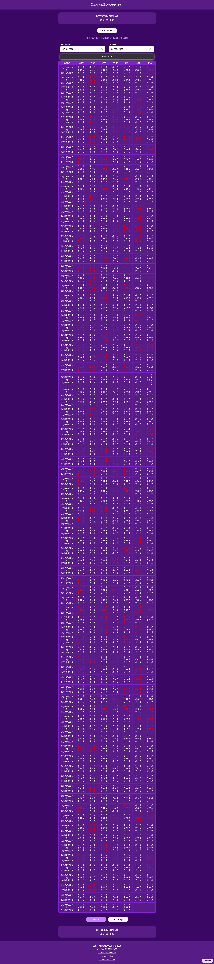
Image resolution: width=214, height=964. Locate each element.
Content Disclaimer (107, 959)
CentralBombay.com (107, 4)
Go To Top (118, 920)
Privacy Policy (107, 956)
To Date (113, 44)
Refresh (207, 961)
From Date (65, 44)
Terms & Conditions (107, 953)
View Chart (107, 57)
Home (96, 920)
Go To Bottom (107, 30)
